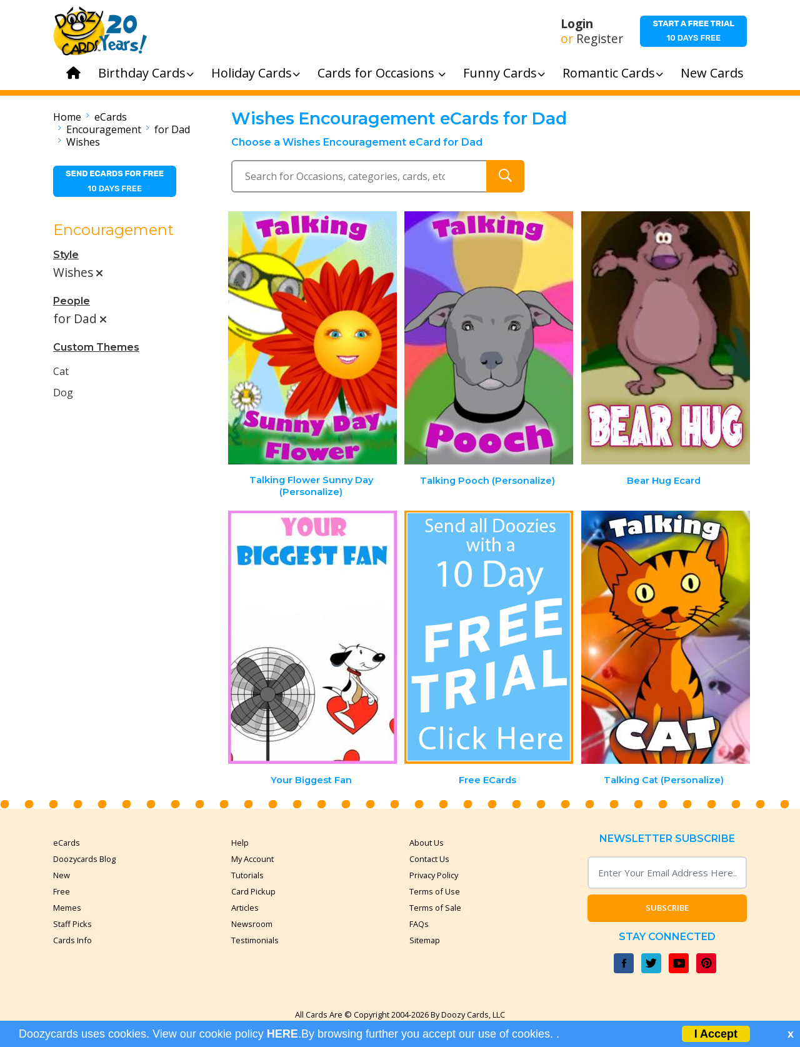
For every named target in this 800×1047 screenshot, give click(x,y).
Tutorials (247, 875)
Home (67, 117)
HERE (282, 1034)
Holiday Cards (255, 72)
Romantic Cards (612, 72)
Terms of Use (434, 891)
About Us (426, 843)
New (61, 875)
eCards (110, 117)
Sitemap (424, 940)
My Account (252, 859)
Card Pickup (253, 891)
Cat (61, 371)
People (71, 301)
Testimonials (255, 940)
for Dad (172, 129)
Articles (245, 908)
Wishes (83, 142)
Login (577, 23)
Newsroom (251, 924)
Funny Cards (504, 72)
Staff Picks (72, 924)
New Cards (712, 72)
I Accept (716, 1034)
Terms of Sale (435, 908)
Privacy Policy (433, 875)
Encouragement (103, 129)
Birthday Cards (146, 72)
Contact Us (429, 859)
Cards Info (72, 940)
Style (66, 255)
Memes (67, 908)
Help (240, 843)
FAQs (419, 924)
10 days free (693, 31)
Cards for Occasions (382, 72)
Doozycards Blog (84, 859)
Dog (63, 392)
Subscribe (667, 907)
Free (61, 891)
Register (599, 38)
